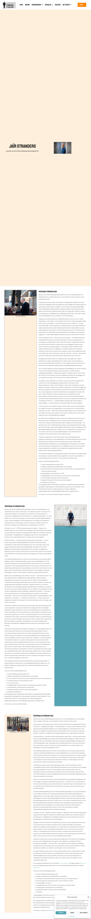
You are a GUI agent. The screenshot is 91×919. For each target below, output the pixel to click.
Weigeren (72, 912)
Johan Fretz (36, 867)
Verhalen (49, 5)
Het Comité (67, 5)
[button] (88, 897)
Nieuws (27, 5)
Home (21, 5)
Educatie (58, 5)
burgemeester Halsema (53, 910)
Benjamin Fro (82, 863)
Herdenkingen (37, 5)
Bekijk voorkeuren (83, 912)
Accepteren (61, 912)
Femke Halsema (64, 863)
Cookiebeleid (71, 916)
